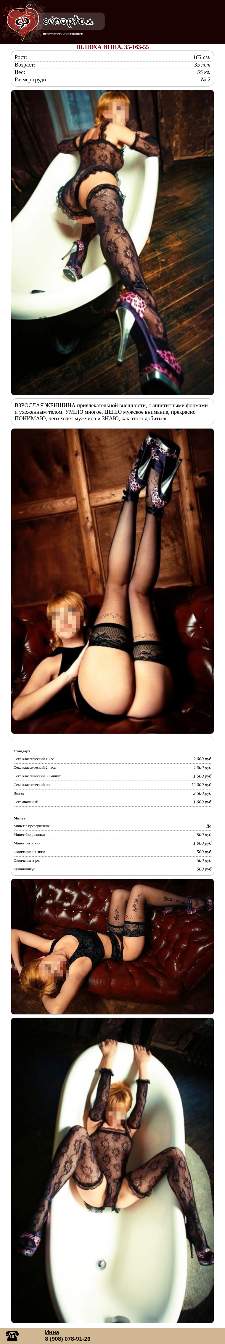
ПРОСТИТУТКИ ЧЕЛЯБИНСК (63, 34)
